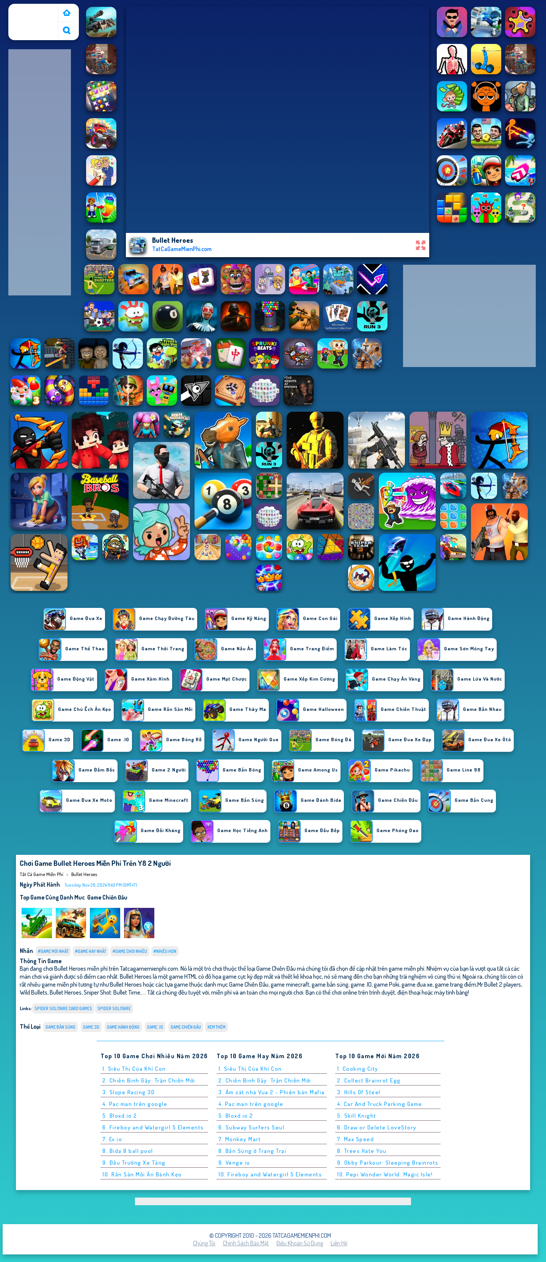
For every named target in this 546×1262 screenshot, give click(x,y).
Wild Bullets (33, 992)
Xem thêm (216, 1027)
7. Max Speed (355, 1139)
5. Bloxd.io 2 (119, 1115)
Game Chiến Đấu (107, 897)
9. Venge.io (234, 1162)
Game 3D (91, 1027)
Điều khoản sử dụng (299, 1243)
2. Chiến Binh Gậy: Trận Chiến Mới (148, 1080)
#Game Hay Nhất (90, 951)
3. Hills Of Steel (359, 1092)
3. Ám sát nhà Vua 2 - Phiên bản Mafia (271, 1092)
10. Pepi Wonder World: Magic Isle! (385, 1174)
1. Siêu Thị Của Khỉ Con (134, 1068)
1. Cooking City (357, 1068)
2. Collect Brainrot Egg (369, 1080)
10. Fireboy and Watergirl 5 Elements (270, 1174)
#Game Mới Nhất (53, 951)
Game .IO (155, 1027)
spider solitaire (114, 1008)
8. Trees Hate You (362, 1150)
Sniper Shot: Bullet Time (112, 992)
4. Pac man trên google (134, 1103)
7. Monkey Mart (239, 1139)
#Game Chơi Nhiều (130, 951)
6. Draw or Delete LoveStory (377, 1127)
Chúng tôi (204, 1243)
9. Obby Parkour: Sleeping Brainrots (388, 1162)
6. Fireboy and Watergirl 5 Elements (153, 1127)
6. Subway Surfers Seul (251, 1127)
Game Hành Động (123, 1027)
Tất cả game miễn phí (32, 12)
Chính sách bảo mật (246, 1243)
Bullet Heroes (84, 874)
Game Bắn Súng (60, 1027)
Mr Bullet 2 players (499, 984)
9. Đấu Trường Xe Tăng (134, 1162)
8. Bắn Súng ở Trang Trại (252, 1150)
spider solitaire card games (63, 1008)
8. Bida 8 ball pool (127, 1150)
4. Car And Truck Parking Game (379, 1103)
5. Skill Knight (357, 1115)
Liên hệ (339, 1243)
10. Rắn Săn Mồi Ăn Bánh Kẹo (142, 1174)
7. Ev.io (112, 1139)
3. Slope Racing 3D (128, 1092)
